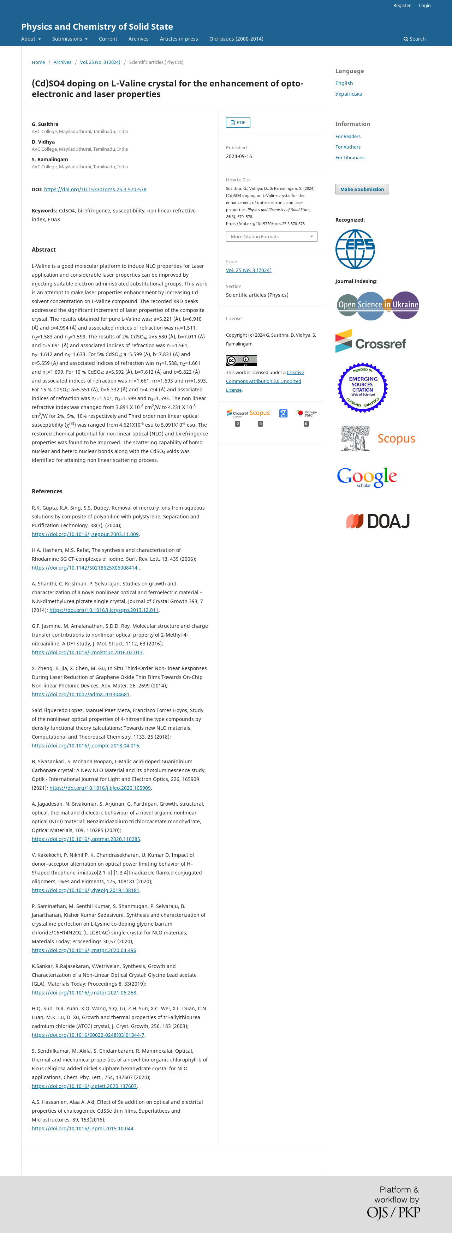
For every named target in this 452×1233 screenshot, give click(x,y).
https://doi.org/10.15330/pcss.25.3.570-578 (95, 189)
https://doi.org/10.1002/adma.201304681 (81, 694)
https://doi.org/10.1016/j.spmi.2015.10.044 (82, 1128)
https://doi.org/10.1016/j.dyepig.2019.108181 (85, 890)
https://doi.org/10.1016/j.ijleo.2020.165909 (100, 787)
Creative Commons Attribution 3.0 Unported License (265, 381)
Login (425, 5)
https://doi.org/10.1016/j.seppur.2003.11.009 (85, 534)
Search (415, 38)
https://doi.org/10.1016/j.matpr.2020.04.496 (84, 950)
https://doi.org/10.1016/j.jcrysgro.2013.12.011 (104, 610)
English (344, 83)
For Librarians (349, 157)
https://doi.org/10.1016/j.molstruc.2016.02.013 (87, 652)
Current (108, 38)
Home (38, 62)
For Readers (348, 136)
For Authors (348, 147)
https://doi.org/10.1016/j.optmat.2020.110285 (86, 839)
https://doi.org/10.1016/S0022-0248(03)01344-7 (88, 1034)
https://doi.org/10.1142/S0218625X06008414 (84, 567)
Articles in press (179, 38)
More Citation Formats (255, 236)
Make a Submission (362, 189)
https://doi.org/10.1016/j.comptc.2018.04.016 (85, 745)
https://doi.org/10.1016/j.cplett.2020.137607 (84, 1086)
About (29, 38)
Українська (348, 93)
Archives (139, 38)
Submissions (68, 38)
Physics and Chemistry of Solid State (97, 26)
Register (402, 5)
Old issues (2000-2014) (236, 38)
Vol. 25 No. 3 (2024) (100, 62)
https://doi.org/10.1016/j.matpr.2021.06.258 (84, 992)
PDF (240, 122)
